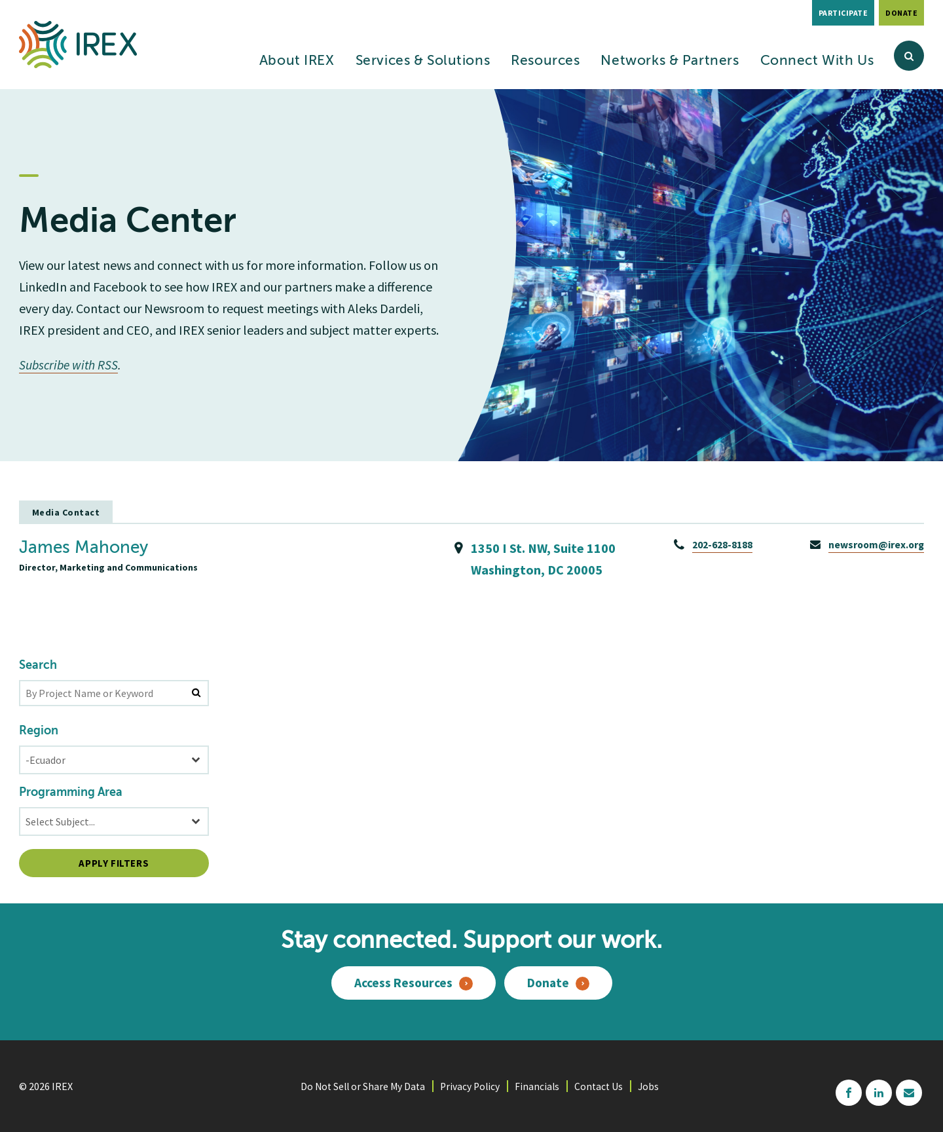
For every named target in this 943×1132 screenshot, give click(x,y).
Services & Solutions (423, 61)
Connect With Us (817, 61)
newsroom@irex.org (875, 543)
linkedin (879, 1092)
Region (38, 730)
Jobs (652, 1085)
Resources (545, 61)
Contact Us (602, 1085)
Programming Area (70, 792)
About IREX (297, 61)
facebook (849, 1092)
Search (38, 665)
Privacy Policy (471, 1085)
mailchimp (909, 1092)
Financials (539, 1085)
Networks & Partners (670, 61)
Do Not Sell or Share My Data (361, 1085)
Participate (843, 13)
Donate (901, 13)
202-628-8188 (720, 543)
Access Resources (402, 983)
